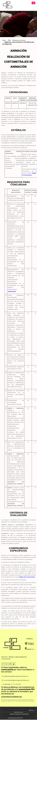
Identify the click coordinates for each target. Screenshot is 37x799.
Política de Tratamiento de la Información (19, 714)
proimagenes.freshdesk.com (11, 697)
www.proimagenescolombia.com (15, 718)
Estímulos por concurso (18, 40)
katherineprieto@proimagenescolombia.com (15, 676)
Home (4, 40)
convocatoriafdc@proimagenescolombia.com (15, 680)
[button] (33, 3)
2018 (9, 40)
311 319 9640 (15, 684)
